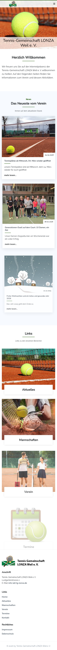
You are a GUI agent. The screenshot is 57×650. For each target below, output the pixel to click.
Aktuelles (6, 601)
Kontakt (5, 618)
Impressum (7, 629)
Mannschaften (8, 605)
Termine (6, 613)
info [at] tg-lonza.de (17, 583)
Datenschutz (8, 634)
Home (5, 597)
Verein (5, 609)
